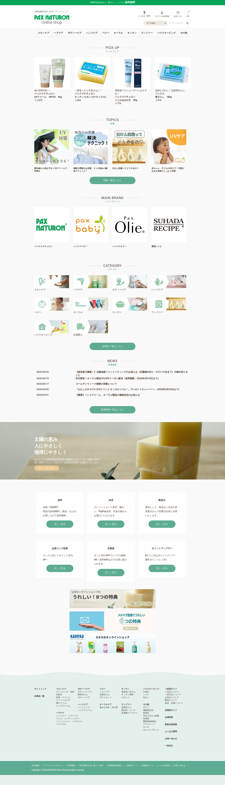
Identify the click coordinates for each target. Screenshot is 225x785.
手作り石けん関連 (151, 716)
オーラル (118, 32)
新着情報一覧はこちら (112, 409)
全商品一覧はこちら (112, 346)
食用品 (146, 713)
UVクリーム (61, 703)
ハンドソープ (84, 707)
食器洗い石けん (128, 692)
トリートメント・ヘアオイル (69, 721)
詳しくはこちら (47, 468)
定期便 (146, 718)
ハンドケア (92, 32)
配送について (171, 700)
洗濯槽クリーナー (129, 713)
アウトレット (149, 724)
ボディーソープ (85, 692)
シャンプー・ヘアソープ (67, 716)
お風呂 (146, 692)
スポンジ (125, 697)
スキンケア (43, 32)
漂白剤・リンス (128, 710)
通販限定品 (148, 710)
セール (146, 727)
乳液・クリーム (63, 697)
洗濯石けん (105, 694)
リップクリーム (63, 706)
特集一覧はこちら (112, 180)
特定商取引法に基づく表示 (91, 765)
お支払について (172, 697)
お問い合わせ (171, 738)
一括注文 (169, 745)
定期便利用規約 (114, 765)
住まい (146, 697)
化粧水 (59, 694)
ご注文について (172, 692)
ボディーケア (75, 32)
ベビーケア (105, 692)
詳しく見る (60, 524)
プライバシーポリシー (53, 765)
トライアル (61, 724)
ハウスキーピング (166, 32)
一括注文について (173, 694)
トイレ (146, 694)
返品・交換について (174, 703)
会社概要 (35, 765)
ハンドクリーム (85, 710)
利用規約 (71, 765)
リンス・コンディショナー (68, 718)
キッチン (132, 32)
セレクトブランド (151, 730)
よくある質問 (171, 731)
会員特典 (169, 717)
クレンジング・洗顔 (65, 692)
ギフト (146, 707)
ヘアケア (58, 32)
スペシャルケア (63, 700)
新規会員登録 (171, 724)
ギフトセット (106, 697)
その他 (183, 32)
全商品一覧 (39, 696)
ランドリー (147, 32)
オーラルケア (106, 704)
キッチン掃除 (127, 694)
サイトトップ (40, 689)
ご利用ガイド (171, 689)
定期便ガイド (171, 710)
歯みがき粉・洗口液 (109, 707)
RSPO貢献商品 (149, 721)
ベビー (105, 32)
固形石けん (83, 694)
